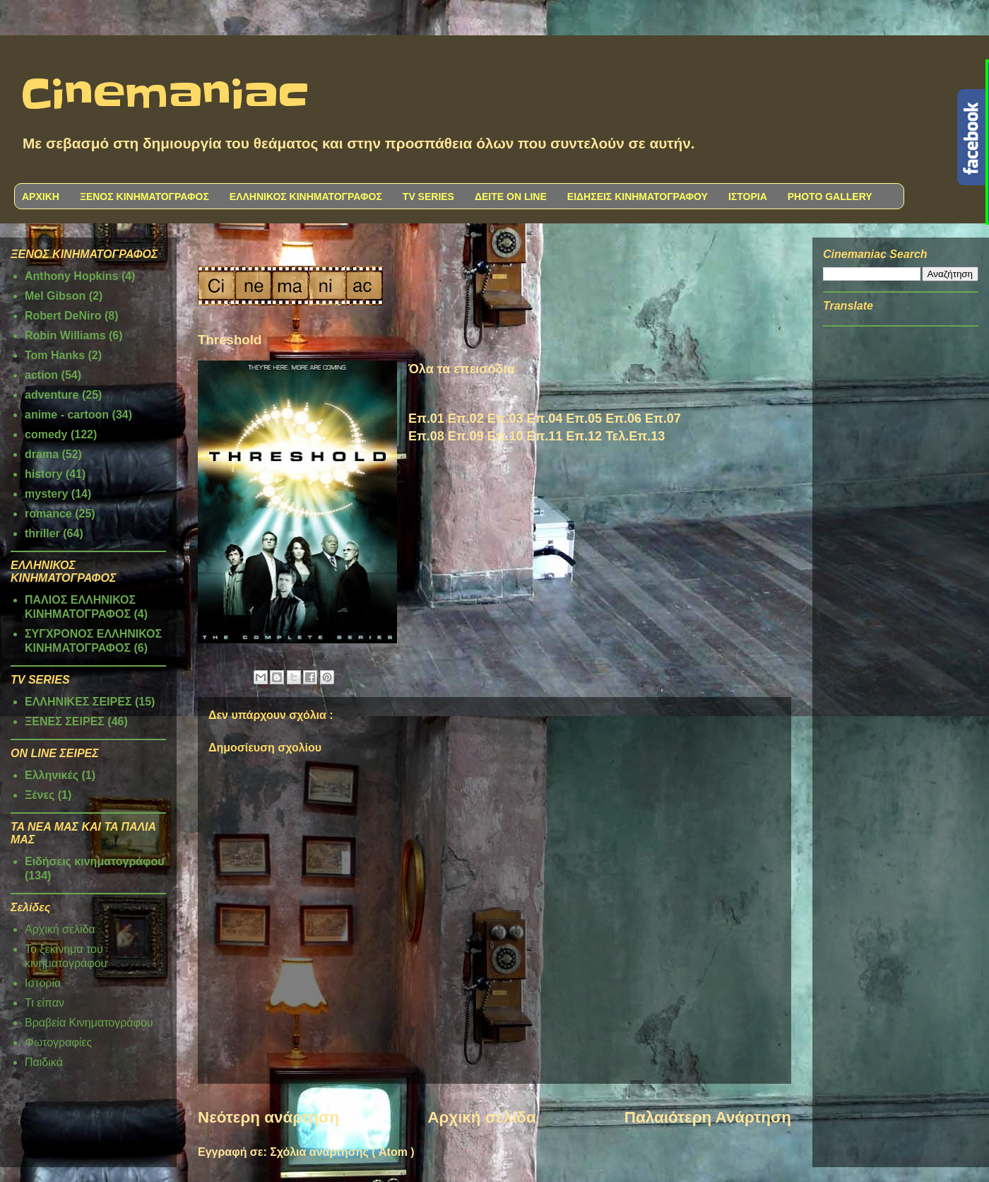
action (41, 375)
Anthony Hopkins (71, 276)
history (43, 474)
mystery (46, 494)
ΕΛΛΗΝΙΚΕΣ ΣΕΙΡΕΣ (78, 702)
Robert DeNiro (63, 316)
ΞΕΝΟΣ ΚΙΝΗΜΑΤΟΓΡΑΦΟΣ (144, 196)
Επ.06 (623, 418)
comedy (46, 434)
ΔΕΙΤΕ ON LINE (511, 196)
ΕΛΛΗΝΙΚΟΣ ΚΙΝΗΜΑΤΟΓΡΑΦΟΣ (306, 196)
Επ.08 (426, 436)
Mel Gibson (55, 296)
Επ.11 (544, 436)
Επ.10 (505, 436)
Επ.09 (466, 436)
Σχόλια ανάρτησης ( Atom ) (342, 1152)
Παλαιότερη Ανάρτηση (707, 1117)
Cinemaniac (165, 95)
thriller (42, 533)
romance (48, 514)
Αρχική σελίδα (481, 1117)
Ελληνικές (51, 775)
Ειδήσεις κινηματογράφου (95, 861)
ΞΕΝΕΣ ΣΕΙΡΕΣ (65, 721)
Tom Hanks (55, 355)
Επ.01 (426, 418)
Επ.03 (505, 418)
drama (42, 454)
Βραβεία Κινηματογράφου (89, 1023)
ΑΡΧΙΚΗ (40, 196)
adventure (51, 395)
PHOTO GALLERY (830, 196)
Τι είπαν (44, 1003)
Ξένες (39, 795)
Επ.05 (584, 418)
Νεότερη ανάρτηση (268, 1117)
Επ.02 (466, 418)
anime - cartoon (67, 415)
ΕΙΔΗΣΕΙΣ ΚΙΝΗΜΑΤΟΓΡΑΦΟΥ (637, 196)
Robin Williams (65, 335)
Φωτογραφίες (58, 1042)
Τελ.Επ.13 (635, 436)
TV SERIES (428, 196)
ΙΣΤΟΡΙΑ (747, 196)
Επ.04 (544, 418)
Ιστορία (43, 983)
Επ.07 (663, 418)
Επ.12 (584, 436)
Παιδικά (44, 1062)
